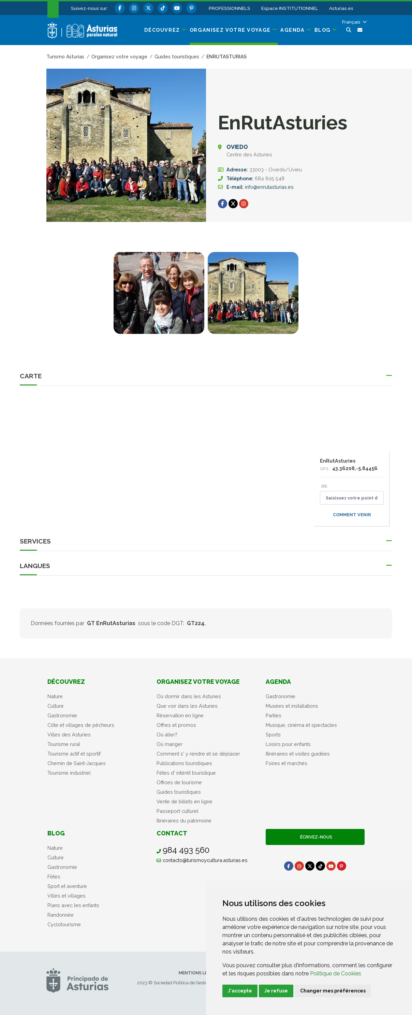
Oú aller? (167, 734)
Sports (273, 734)
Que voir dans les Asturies (187, 706)
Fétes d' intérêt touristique (186, 773)
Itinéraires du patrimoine (184, 820)
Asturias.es (341, 8)
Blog (56, 833)
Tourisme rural (63, 744)
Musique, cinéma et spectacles (301, 725)
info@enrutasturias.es (269, 187)
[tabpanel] (159, 297)
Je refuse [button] (276, 990)
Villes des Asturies (69, 734)
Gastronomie (62, 715)
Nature (55, 696)
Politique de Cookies (335, 973)
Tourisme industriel (69, 773)
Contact (172, 833)
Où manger (169, 744)
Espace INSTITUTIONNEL (289, 8)
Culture (55, 706)
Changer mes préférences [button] (333, 990)
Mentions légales (200, 972)
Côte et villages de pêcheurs (80, 725)
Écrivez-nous (315, 837)
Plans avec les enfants (73, 905)
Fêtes (53, 876)
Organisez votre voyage (198, 681)
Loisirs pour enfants (288, 744)
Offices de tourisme (179, 782)
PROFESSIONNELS (229, 8)
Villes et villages (66, 896)
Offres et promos (176, 725)
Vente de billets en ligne (184, 801)
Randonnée (60, 915)
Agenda (278, 681)
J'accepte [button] (240, 990)
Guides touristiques (179, 792)
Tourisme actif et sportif (74, 754)
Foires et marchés (286, 763)
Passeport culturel (177, 811)
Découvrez (66, 681)
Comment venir (352, 514)
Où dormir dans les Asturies (189, 696)
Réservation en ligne (180, 715)
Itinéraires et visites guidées (298, 754)
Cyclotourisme (64, 924)
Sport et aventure (67, 886)
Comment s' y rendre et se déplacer (198, 754)
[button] (354, 22)
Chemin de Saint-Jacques (76, 763)
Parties (273, 715)
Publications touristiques (184, 763)
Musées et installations (292, 706)
